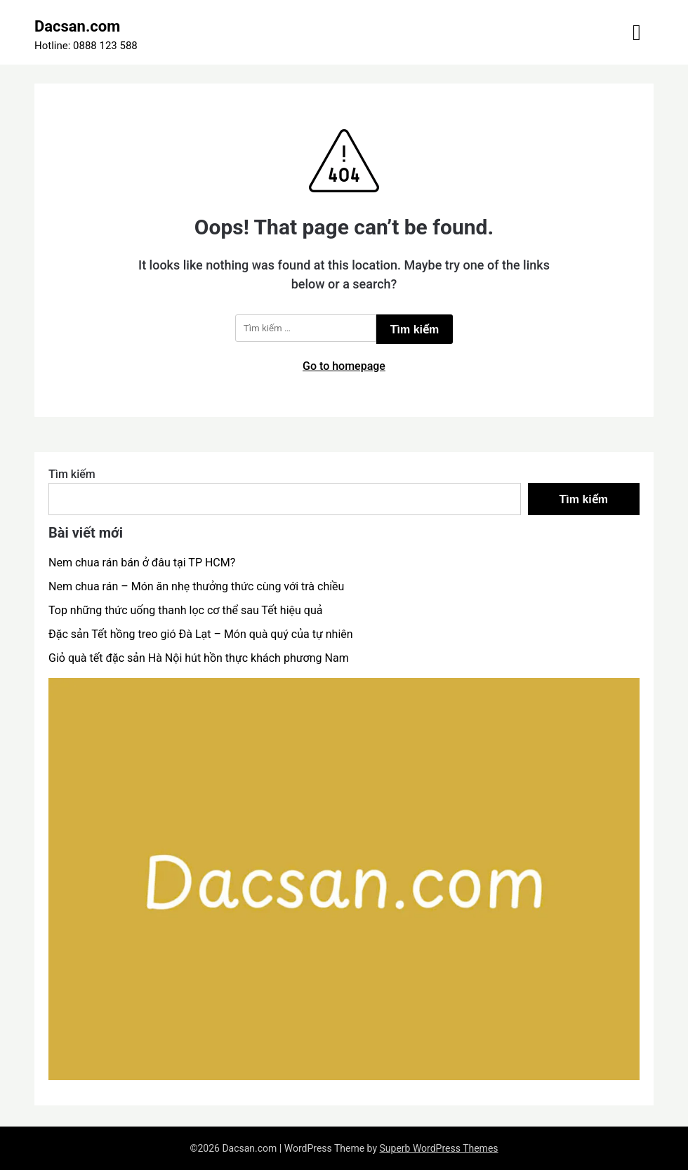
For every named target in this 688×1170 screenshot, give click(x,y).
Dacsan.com (77, 26)
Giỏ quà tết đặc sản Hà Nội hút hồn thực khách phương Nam (198, 658)
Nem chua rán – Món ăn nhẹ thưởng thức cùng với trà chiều (196, 586)
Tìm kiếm (71, 474)
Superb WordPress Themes (439, 1148)
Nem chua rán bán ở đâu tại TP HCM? (141, 562)
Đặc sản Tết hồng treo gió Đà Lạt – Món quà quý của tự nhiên (200, 634)
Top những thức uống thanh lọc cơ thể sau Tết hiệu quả (185, 610)
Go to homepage (344, 366)
